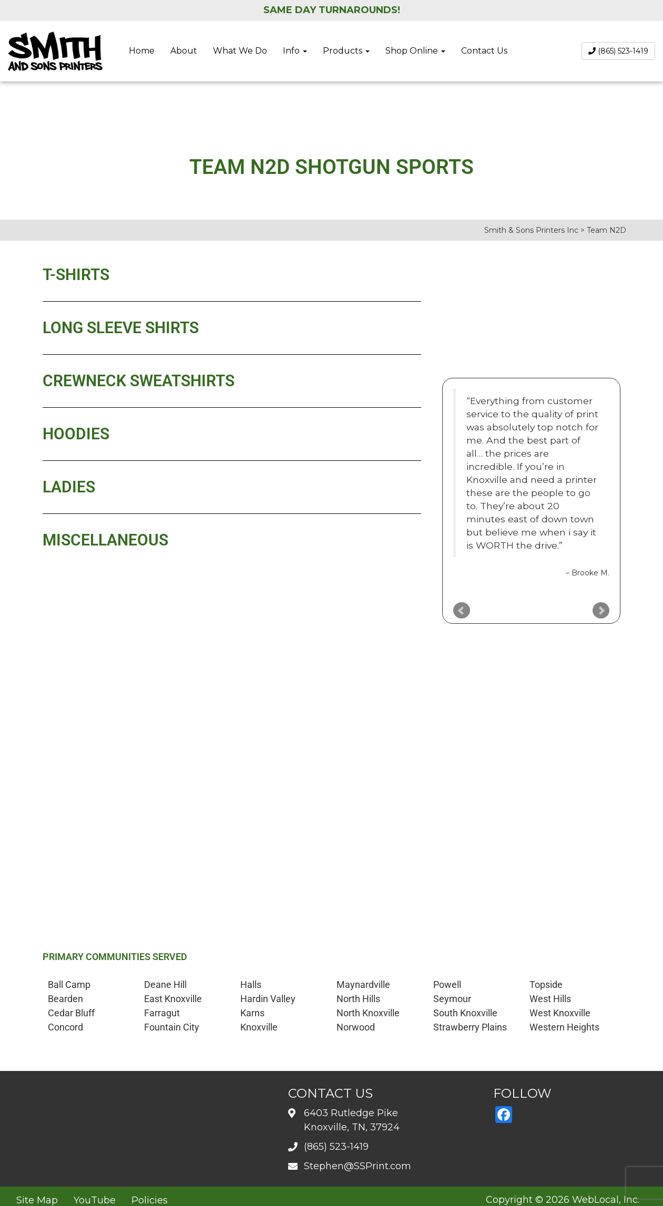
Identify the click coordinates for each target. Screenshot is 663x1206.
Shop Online (415, 51)
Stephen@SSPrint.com (357, 1166)
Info (295, 51)
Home (142, 51)
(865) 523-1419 (618, 51)
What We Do (240, 51)
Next (601, 610)
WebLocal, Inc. (605, 1199)
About (183, 51)
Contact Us (484, 51)
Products (346, 51)
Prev (461, 610)
